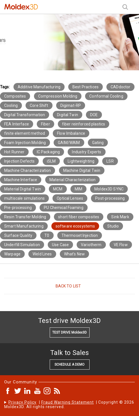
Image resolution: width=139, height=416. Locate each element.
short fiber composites (78, 217)
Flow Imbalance (71, 133)
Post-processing (110, 198)
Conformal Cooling (106, 96)
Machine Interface (20, 179)
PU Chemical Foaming (63, 207)
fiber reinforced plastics (83, 124)
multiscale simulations (24, 198)
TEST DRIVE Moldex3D (69, 332)
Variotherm (91, 244)
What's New (74, 254)
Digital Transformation (24, 115)
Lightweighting (81, 161)
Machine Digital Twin (82, 170)
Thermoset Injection (79, 235)
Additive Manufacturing (39, 87)
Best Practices (85, 87)
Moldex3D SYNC (109, 189)
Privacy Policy (22, 402)
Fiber (45, 124)
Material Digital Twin (22, 189)
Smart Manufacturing (24, 226)
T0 (46, 235)
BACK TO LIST (68, 286)
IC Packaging (48, 152)
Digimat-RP (70, 105)
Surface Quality (18, 235)
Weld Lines (42, 254)
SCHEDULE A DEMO (69, 364)
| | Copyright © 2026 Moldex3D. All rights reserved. (69, 404)
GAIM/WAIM (69, 142)
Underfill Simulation (22, 244)
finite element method (24, 133)
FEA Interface (16, 124)
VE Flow (121, 244)
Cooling (11, 105)
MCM (57, 189)
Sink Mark (120, 217)
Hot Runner (14, 152)
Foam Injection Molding (25, 142)
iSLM (51, 161)
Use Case (60, 244)
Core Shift (39, 105)
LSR (109, 161)
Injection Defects (19, 161)
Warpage (12, 254)
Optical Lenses (70, 198)
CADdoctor (120, 87)
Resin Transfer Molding (25, 217)
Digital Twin (67, 115)
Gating (98, 142)
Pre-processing (18, 207)
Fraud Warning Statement (67, 402)
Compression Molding (58, 96)
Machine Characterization (27, 170)
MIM (78, 189)
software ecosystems (75, 226)
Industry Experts (86, 152)
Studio (113, 226)
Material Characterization (72, 179)
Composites (15, 96)
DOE (94, 115)
